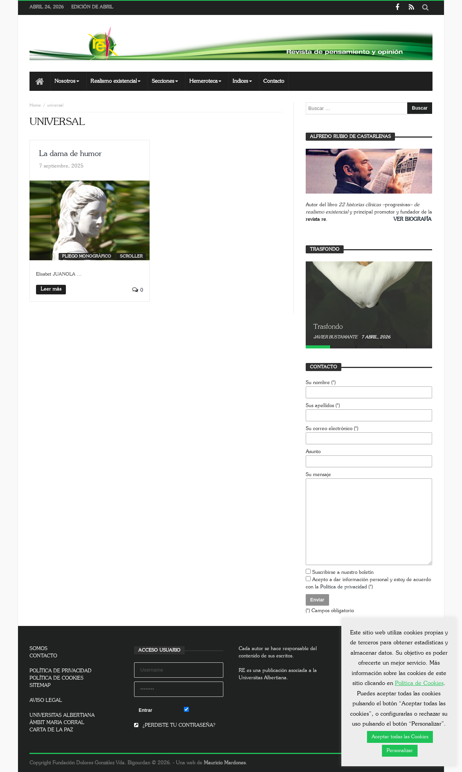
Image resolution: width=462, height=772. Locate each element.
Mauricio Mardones (225, 763)
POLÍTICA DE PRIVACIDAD (60, 671)
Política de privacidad (343, 587)
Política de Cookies (419, 683)
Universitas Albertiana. (263, 677)
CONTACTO (43, 656)
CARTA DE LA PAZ (51, 730)
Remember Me (203, 710)
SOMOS (38, 648)
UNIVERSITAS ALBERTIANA (62, 715)
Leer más (51, 289)
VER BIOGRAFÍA (412, 219)
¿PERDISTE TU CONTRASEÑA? (174, 725)
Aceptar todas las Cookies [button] (400, 736)
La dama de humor (70, 154)
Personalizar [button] (400, 750)
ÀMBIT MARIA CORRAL (56, 722)
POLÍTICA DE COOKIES (56, 678)
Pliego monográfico (86, 256)
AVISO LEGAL (45, 700)
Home (35, 105)
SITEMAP (40, 685)
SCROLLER (131, 256)
